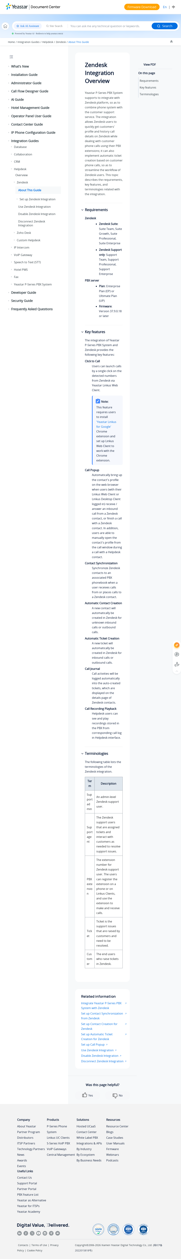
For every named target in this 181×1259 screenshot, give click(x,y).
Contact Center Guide (27, 124)
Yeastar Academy (28, 1212)
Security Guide (22, 301)
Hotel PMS (21, 270)
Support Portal (27, 1183)
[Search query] (110, 26)
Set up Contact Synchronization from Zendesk (102, 1016)
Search (164, 26)
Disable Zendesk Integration (37, 214)
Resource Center (117, 1126)
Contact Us (24, 1178)
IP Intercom (21, 247)
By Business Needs (89, 1160)
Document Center (45, 6)
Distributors (25, 1138)
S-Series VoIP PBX (58, 1143)
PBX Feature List (28, 1195)
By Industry (84, 1149)
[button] (9, 66)
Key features (148, 87)
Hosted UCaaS (86, 1126)
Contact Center (87, 1132)
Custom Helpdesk (28, 240)
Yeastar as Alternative (31, 1200)
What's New (20, 66)
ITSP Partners (26, 1143)
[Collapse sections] (171, 41)
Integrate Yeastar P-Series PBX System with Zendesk (101, 1005)
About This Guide (78, 42)
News (20, 1155)
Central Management (61, 1155)
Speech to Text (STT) (27, 262)
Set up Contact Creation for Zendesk (99, 1026)
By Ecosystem (86, 1155)
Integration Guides (28, 42)
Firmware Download (142, 7)
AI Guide (17, 99)
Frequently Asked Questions (32, 309)
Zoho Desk (24, 233)
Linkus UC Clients (58, 1138)
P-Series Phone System (57, 1129)
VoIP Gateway (23, 255)
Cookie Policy (34, 1250)
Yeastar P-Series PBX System (33, 284)
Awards (22, 1160)
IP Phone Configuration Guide (33, 132)
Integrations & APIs (89, 1143)
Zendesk (61, 42)
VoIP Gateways (56, 1149)
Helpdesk (47, 42)
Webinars (112, 1155)
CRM (17, 162)
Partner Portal (26, 1189)
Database (20, 147)
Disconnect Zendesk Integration (31, 223)
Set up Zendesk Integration (38, 199)
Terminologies (149, 94)
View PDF (150, 65)
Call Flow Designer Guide (29, 91)
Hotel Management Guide (30, 108)
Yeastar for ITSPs (28, 1206)
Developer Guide (23, 292)
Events (21, 1166)
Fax (16, 277)
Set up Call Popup (93, 1044)
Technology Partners (31, 1149)
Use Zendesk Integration (34, 207)
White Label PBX (87, 1138)
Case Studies (114, 1138)
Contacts (23, 1245)
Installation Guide (24, 75)
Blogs (109, 1132)
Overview (21, 175)
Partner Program (28, 1132)
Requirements (149, 81)
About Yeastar (26, 1126)
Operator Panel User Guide (31, 116)
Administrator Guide (26, 83)
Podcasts (112, 1160)
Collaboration (23, 154)
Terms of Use (39, 1245)
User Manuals (115, 1143)
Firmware (112, 1149)
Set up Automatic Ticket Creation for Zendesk (97, 1036)
